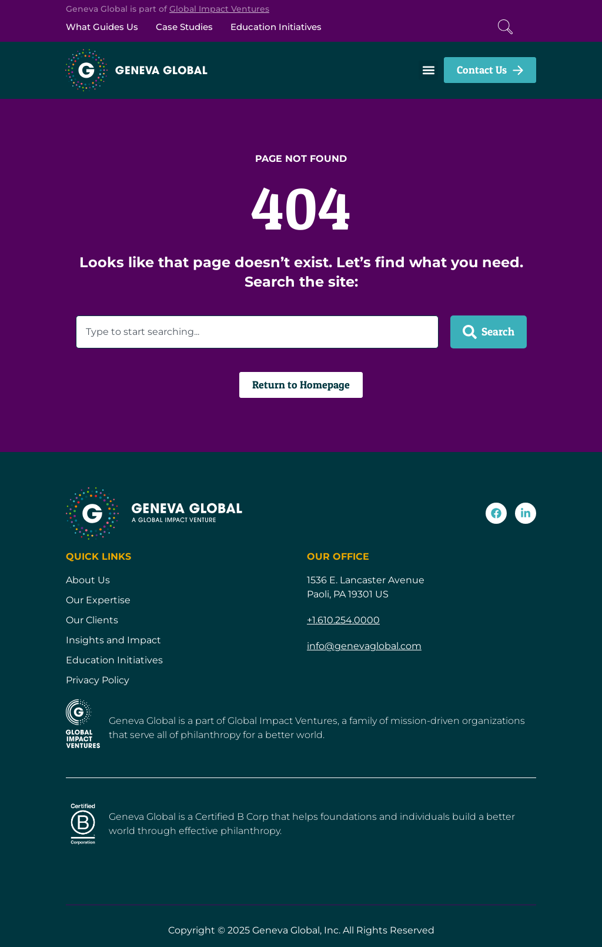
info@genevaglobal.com (364, 646)
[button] (428, 70)
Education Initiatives (276, 26)
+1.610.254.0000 (343, 620)
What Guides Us (102, 26)
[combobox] (257, 331)
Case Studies (184, 26)
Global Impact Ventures (219, 9)
